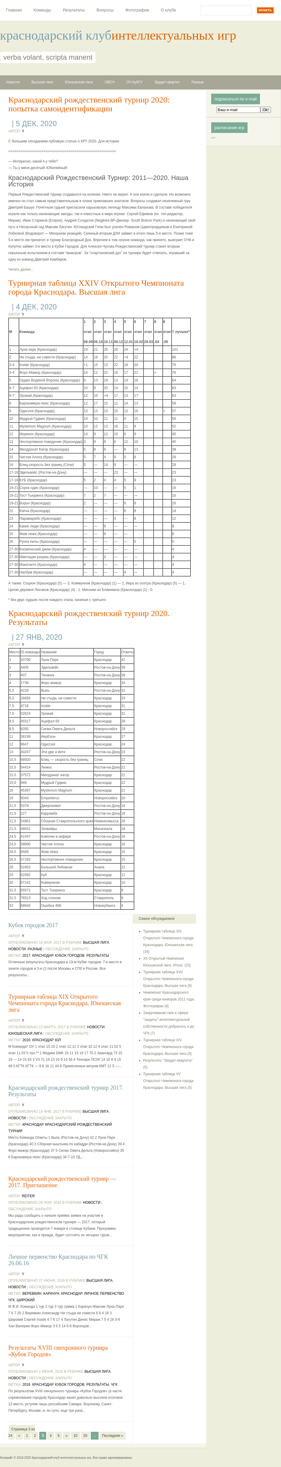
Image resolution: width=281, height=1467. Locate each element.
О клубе (168, 10)
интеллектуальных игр (174, 35)
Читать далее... (21, 269)
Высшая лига (42, 82)
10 (75, 1436)
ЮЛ (58, 1040)
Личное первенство (104, 1293)
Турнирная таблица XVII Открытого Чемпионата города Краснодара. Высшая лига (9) (168, 979)
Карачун (51, 1293)
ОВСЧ (109, 82)
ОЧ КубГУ (134, 82)
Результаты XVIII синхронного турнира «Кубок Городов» (58, 1350)
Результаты (74, 10)
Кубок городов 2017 (33, 925)
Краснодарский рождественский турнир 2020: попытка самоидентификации (89, 104)
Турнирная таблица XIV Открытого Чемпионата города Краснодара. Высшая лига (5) (168, 1047)
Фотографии (137, 10)
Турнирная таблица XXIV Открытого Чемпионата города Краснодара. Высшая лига (96, 287)
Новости (13, 82)
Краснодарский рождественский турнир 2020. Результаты (88, 618)
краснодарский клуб (56, 35)
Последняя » (112, 1436)
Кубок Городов (70, 955)
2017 (26, 955)
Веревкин (31, 1293)
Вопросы (104, 10)
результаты (97, 955)
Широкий (26, 1300)
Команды (42, 10)
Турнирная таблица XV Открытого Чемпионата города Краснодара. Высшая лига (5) (168, 1081)
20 (85, 1436)
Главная (14, 10)
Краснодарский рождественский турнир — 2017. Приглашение (62, 1181)
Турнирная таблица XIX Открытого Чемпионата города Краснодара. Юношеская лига (64, 1003)
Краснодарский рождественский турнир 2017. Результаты (66, 1090)
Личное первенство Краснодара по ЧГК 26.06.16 (58, 1259)
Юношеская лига (79, 82)
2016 (26, 1040)
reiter (28, 1196)
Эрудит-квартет (167, 82)
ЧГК (11, 1300)
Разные (197, 82)
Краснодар (42, 955)
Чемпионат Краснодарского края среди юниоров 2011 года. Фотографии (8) (169, 999)
